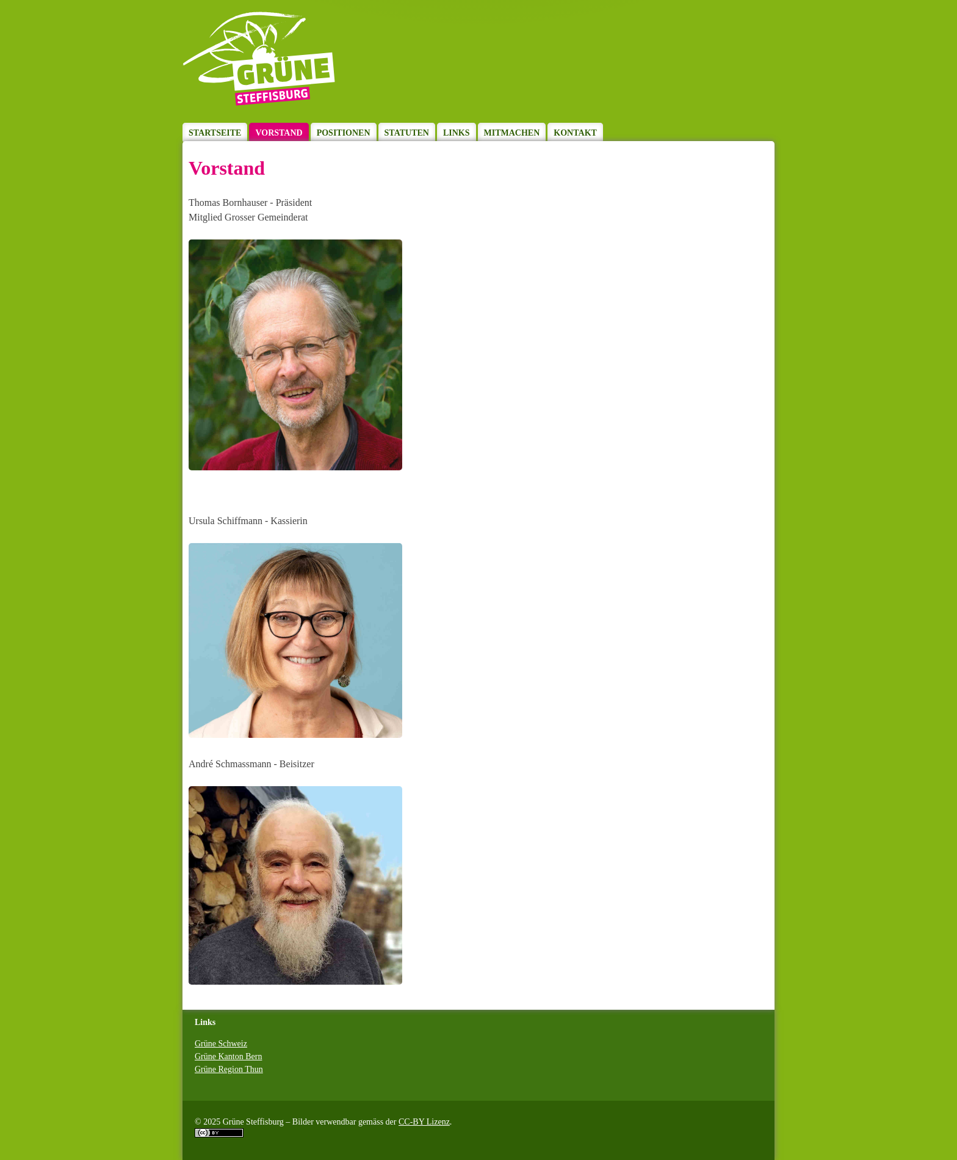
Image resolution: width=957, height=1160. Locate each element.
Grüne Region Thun (229, 1069)
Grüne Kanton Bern (228, 1056)
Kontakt (575, 132)
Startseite (215, 132)
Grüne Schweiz (221, 1043)
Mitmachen (512, 132)
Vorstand (278, 132)
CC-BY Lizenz (424, 1121)
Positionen (343, 132)
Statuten (407, 132)
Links (456, 132)
